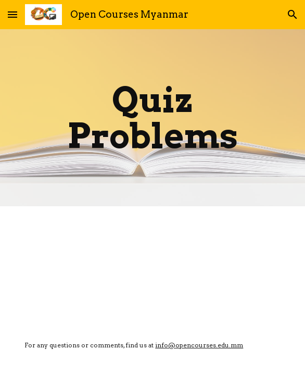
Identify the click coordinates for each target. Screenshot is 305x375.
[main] (152, 118)
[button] (12, 14)
